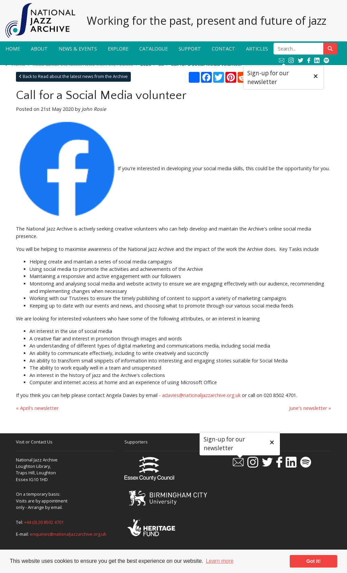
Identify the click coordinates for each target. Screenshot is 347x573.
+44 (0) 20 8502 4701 (44, 522)
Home (12, 48)
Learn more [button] (219, 561)
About (39, 48)
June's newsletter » (310, 408)
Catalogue (153, 48)
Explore (118, 48)
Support (190, 48)
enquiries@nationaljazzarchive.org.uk (68, 534)
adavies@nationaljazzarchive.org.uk (201, 395)
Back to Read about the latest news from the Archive (73, 76)
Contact (223, 48)
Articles (257, 48)
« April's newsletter (37, 408)
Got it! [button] (313, 561)
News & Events (78, 48)
